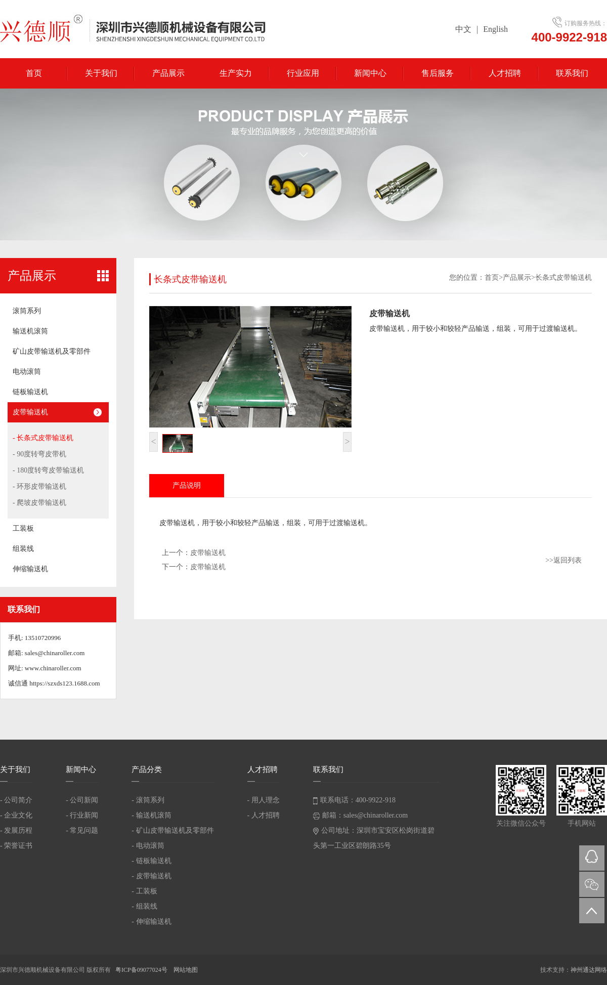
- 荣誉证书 (16, 845)
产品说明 (186, 485)
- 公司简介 (16, 800)
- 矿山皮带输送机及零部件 (172, 830)
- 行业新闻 (82, 815)
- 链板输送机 (151, 861)
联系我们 (572, 73)
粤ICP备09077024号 (142, 969)
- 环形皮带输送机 (39, 486)
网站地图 (186, 969)
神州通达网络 (589, 969)
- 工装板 (144, 891)
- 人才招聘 (263, 815)
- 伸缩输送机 (151, 921)
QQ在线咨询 (591, 858)
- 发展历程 (16, 830)
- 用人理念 (263, 800)
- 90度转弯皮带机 (39, 454)
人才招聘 (505, 73)
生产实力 (236, 73)
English (495, 29)
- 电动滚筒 (148, 845)
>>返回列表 (563, 560)
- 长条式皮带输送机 (43, 438)
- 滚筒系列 (148, 800)
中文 (463, 29)
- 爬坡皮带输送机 (39, 502)
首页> (494, 277)
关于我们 (101, 73)
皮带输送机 (208, 552)
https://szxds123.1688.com (64, 683)
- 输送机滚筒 (151, 815)
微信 (591, 884)
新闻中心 (370, 73)
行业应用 (303, 73)
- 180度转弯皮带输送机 (48, 470)
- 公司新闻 (82, 800)
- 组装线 (144, 906)
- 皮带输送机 (151, 876)
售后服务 (437, 73)
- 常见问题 (82, 830)
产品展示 (168, 73)
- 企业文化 (16, 815)
